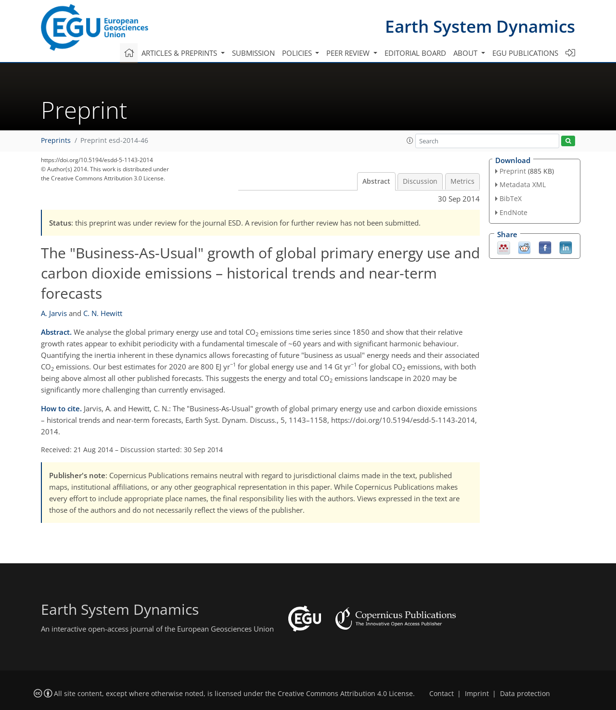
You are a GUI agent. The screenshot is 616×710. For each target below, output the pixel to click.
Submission (253, 53)
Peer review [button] (349, 53)
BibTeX (511, 198)
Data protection (525, 693)
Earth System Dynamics (480, 26)
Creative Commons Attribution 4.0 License (345, 693)
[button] (410, 140)
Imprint (477, 693)
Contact (441, 693)
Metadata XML (523, 184)
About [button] (466, 53)
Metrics (462, 181)
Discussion (420, 181)
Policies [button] (298, 53)
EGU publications (525, 53)
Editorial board (415, 53)
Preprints (56, 140)
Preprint (513, 171)
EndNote (513, 212)
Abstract (376, 181)
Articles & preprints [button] (180, 53)
